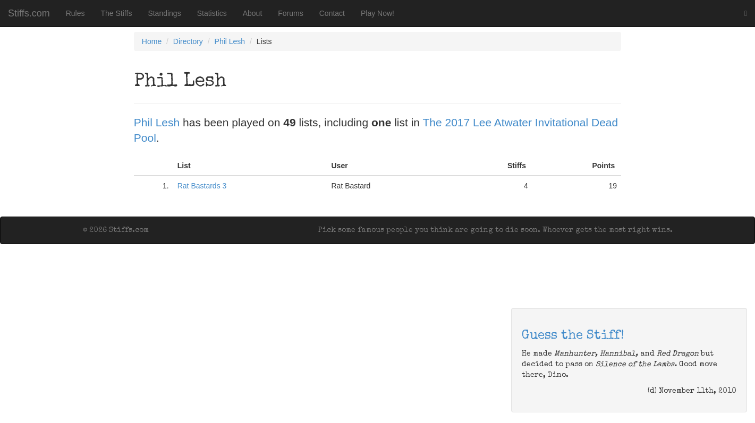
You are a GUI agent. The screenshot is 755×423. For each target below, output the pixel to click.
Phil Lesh (230, 41)
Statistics (212, 13)
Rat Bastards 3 (202, 186)
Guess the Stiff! (573, 336)
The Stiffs (116, 13)
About (252, 13)
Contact (332, 13)
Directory (188, 41)
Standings (164, 13)
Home (152, 41)
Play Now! (377, 13)
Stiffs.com (29, 13)
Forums (290, 13)
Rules (75, 13)
